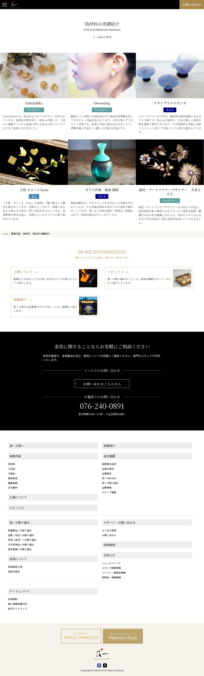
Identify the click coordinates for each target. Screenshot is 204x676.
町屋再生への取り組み (20, 530)
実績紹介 (109, 446)
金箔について (18, 559)
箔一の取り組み (110, 483)
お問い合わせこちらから (102, 383)
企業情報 (106, 487)
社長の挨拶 (108, 468)
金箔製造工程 (15, 566)
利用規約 (12, 599)
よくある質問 (109, 530)
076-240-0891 (102, 405)
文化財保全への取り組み (21, 544)
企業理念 (106, 473)
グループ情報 (109, 492)
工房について (18, 497)
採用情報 (109, 545)
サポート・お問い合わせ (119, 522)
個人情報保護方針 (17, 604)
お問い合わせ (109, 535)
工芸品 (11, 468)
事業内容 (15, 456)
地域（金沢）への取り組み (22, 539)
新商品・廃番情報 (111, 577)
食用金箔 (12, 478)
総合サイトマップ (17, 608)
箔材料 (11, 464)
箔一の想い (16, 446)
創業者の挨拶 (109, 464)
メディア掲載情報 (111, 568)
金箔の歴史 (14, 571)
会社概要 (109, 456)
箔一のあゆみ (109, 478)
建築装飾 (12, 483)
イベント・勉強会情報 (114, 572)
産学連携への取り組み (20, 549)
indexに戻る (104, 37)
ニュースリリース (111, 563)
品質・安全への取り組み (21, 535)
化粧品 (11, 473)
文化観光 (12, 487)
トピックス (16, 508)
